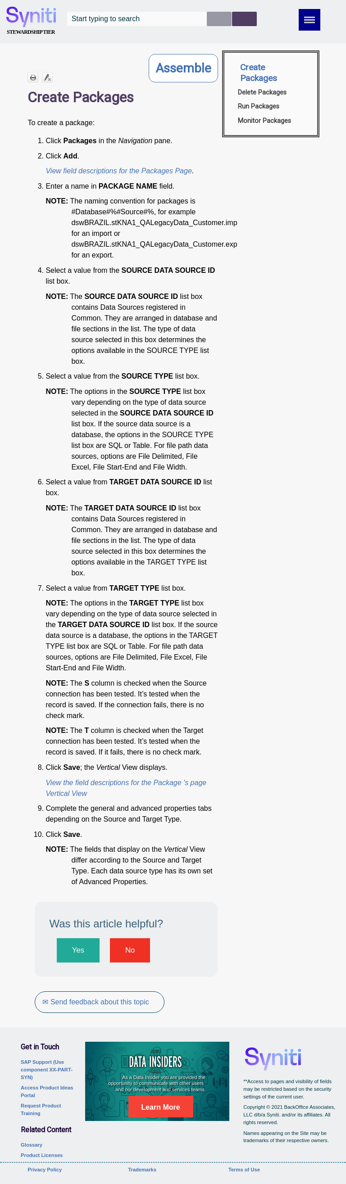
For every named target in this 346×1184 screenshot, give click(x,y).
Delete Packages (262, 92)
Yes (78, 950)
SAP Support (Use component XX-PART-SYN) (47, 1069)
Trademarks (142, 1169)
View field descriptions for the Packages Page (118, 171)
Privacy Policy (44, 1169)
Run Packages (258, 106)
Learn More (160, 1107)
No (130, 950)
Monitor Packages (264, 121)
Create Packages (258, 72)
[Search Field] (162, 19)
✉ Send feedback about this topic (95, 1002)
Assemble (183, 68)
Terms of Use (244, 1169)
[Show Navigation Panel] (309, 20)
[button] (219, 19)
